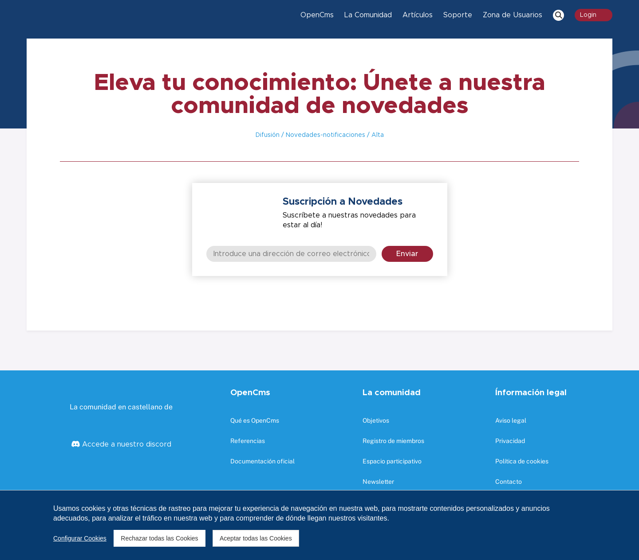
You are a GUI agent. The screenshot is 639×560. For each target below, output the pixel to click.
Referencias (247, 440)
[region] (319, 525)
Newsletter (378, 481)
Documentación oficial (262, 461)
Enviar (407, 253)
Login (593, 15)
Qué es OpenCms (254, 420)
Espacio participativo (392, 461)
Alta (377, 135)
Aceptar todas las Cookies (254, 538)
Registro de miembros (393, 440)
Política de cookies (521, 461)
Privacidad (510, 440)
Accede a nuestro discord (125, 444)
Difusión (268, 135)
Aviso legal (510, 420)
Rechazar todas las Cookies (158, 538)
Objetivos (376, 420)
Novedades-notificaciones (324, 135)
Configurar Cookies (79, 538)
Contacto (508, 481)
